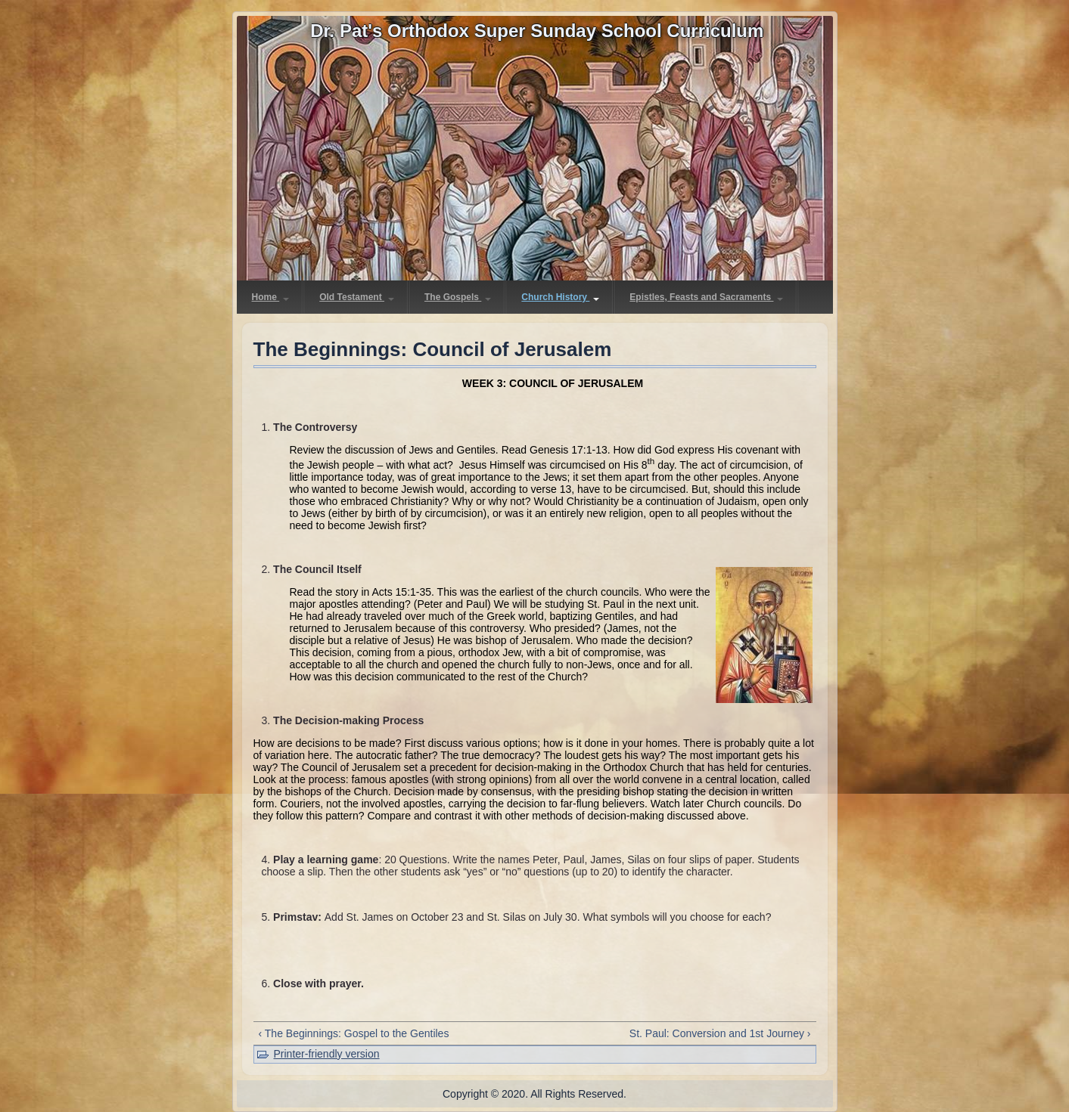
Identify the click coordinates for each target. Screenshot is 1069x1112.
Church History (560, 297)
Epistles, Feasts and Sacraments (706, 297)
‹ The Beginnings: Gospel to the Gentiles (354, 1033)
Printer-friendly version (327, 1054)
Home (271, 297)
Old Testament (356, 297)
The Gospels (457, 297)
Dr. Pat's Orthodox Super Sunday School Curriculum (536, 30)
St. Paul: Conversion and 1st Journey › (720, 1033)
